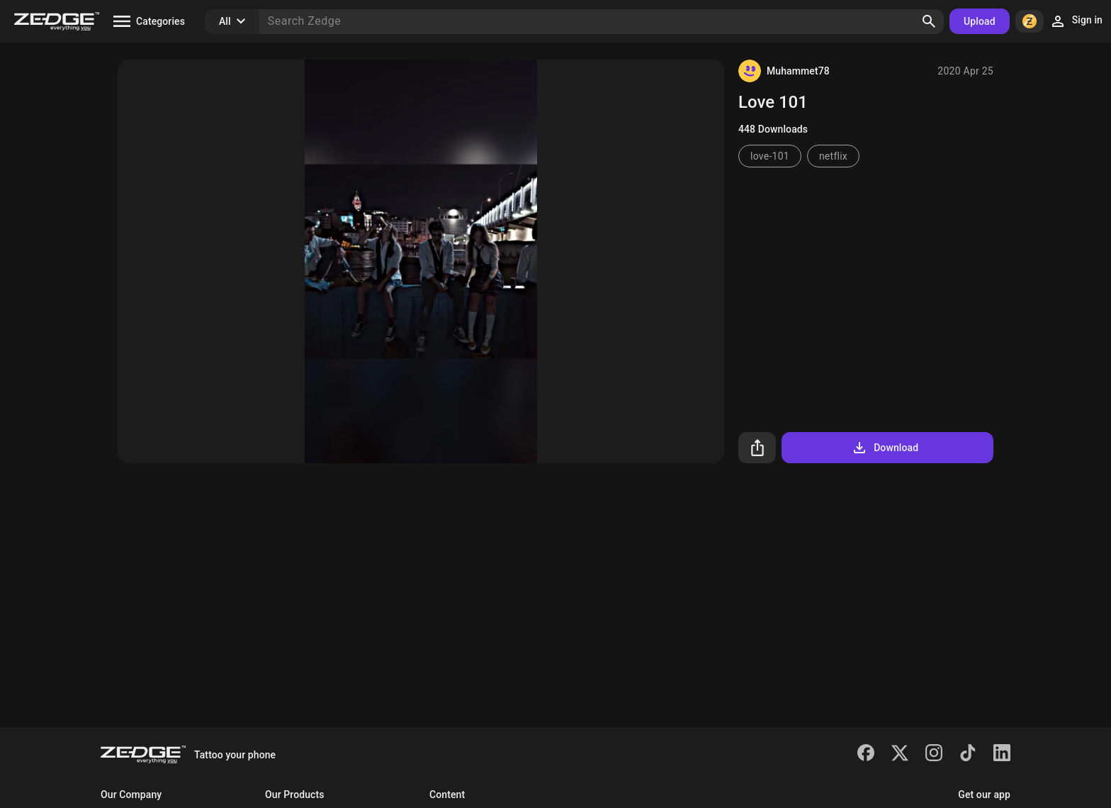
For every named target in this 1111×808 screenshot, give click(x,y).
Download (884, 447)
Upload (980, 21)
